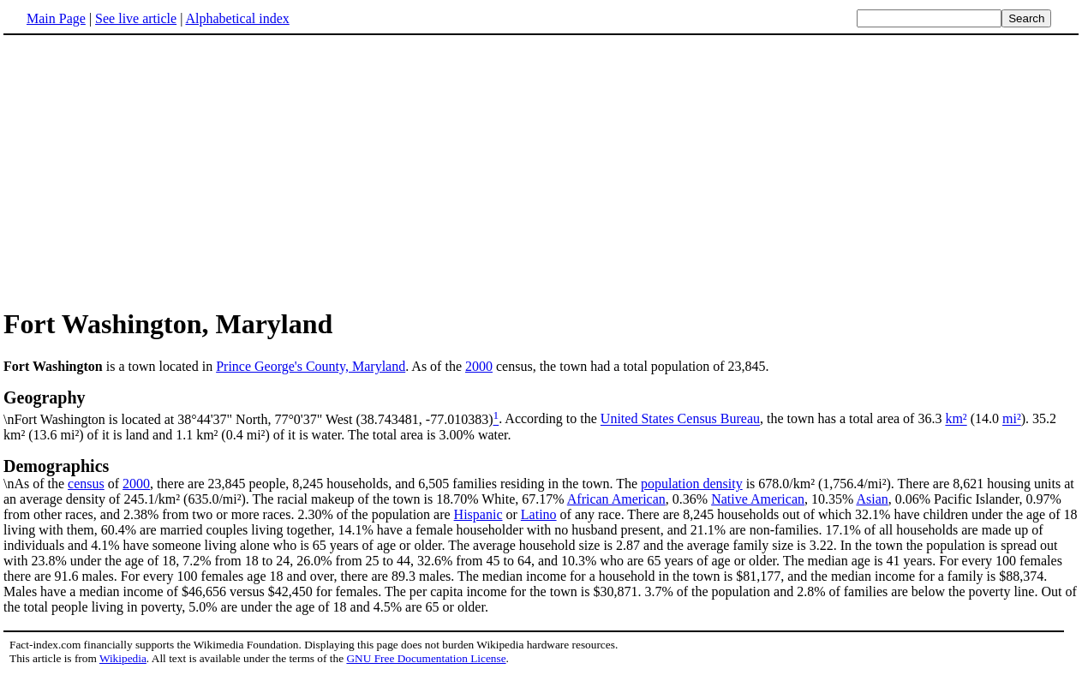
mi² (1011, 419)
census (86, 483)
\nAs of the (541, 474)
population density (692, 483)
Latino (539, 514)
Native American (757, 499)
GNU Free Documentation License (425, 658)
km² (955, 419)
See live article (135, 18)
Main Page (56, 18)
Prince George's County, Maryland (310, 366)
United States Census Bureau (680, 419)
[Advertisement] (147, 170)
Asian (872, 499)
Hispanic (478, 514)
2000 (479, 366)
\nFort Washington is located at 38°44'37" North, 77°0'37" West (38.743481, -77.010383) (541, 407)
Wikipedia (122, 658)
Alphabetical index (237, 18)
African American (616, 499)
